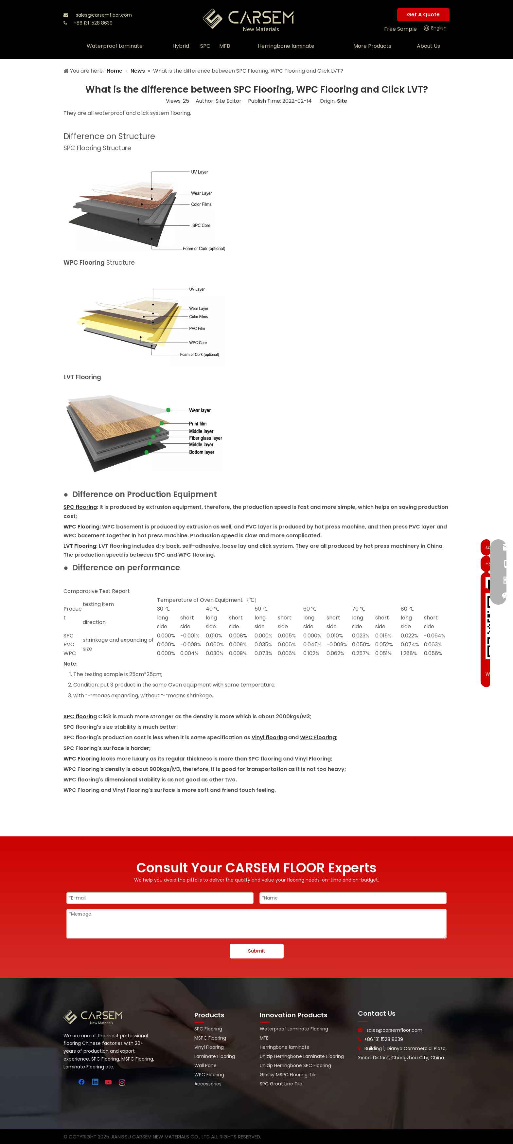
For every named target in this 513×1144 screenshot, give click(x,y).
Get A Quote (423, 14)
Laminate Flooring (214, 1056)
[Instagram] (122, 1082)
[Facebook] (82, 1082)
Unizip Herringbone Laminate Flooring (302, 1056)
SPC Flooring (208, 1029)
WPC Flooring (209, 1074)
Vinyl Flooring (209, 1047)
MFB (264, 1038)
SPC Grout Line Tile (281, 1084)
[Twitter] (68, 1082)
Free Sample (400, 29)
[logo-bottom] (92, 1017)
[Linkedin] (95, 1082)
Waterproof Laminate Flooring (294, 1029)
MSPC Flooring (210, 1038)
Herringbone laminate (285, 1047)
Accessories (207, 1084)
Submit (256, 950)
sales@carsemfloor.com (104, 15)
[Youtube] (109, 1082)
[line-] (363, 1022)
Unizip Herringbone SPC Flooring (295, 1065)
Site (342, 101)
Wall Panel (206, 1065)
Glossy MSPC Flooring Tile (288, 1074)
